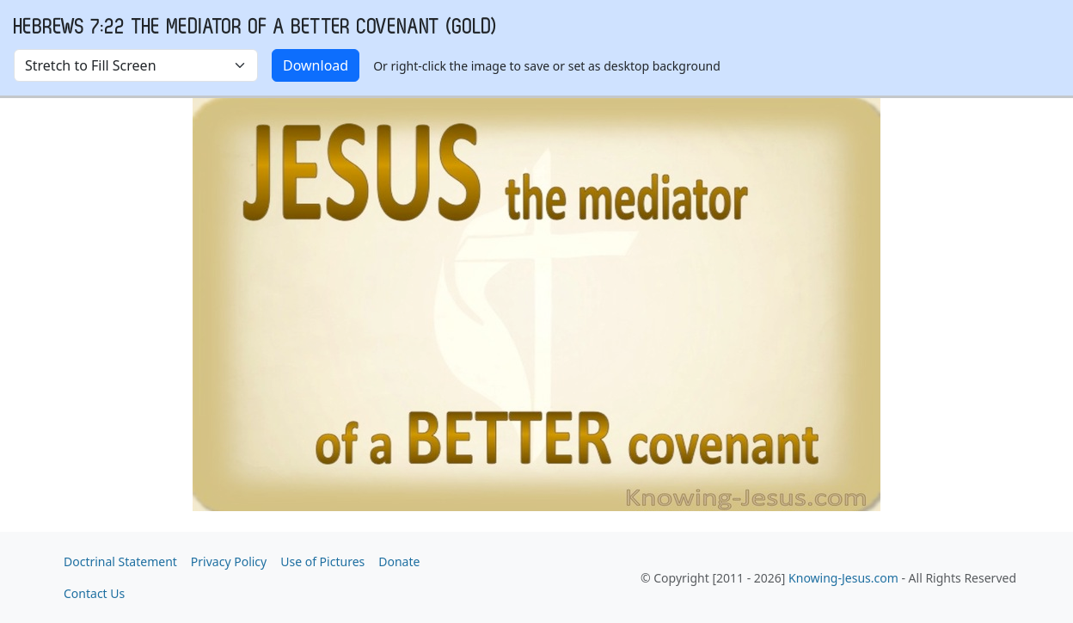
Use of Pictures (322, 561)
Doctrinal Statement (120, 561)
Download (315, 65)
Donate (399, 561)
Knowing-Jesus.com (843, 578)
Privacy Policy (229, 561)
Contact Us (94, 593)
